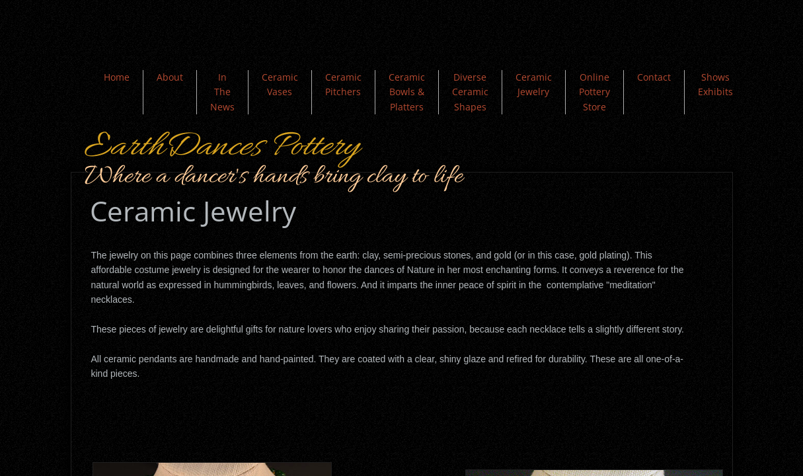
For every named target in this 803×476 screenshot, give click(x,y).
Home (117, 77)
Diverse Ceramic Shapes (470, 92)
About (170, 77)
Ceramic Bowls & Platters (407, 92)
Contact (654, 77)
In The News (222, 92)
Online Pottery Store (594, 92)
